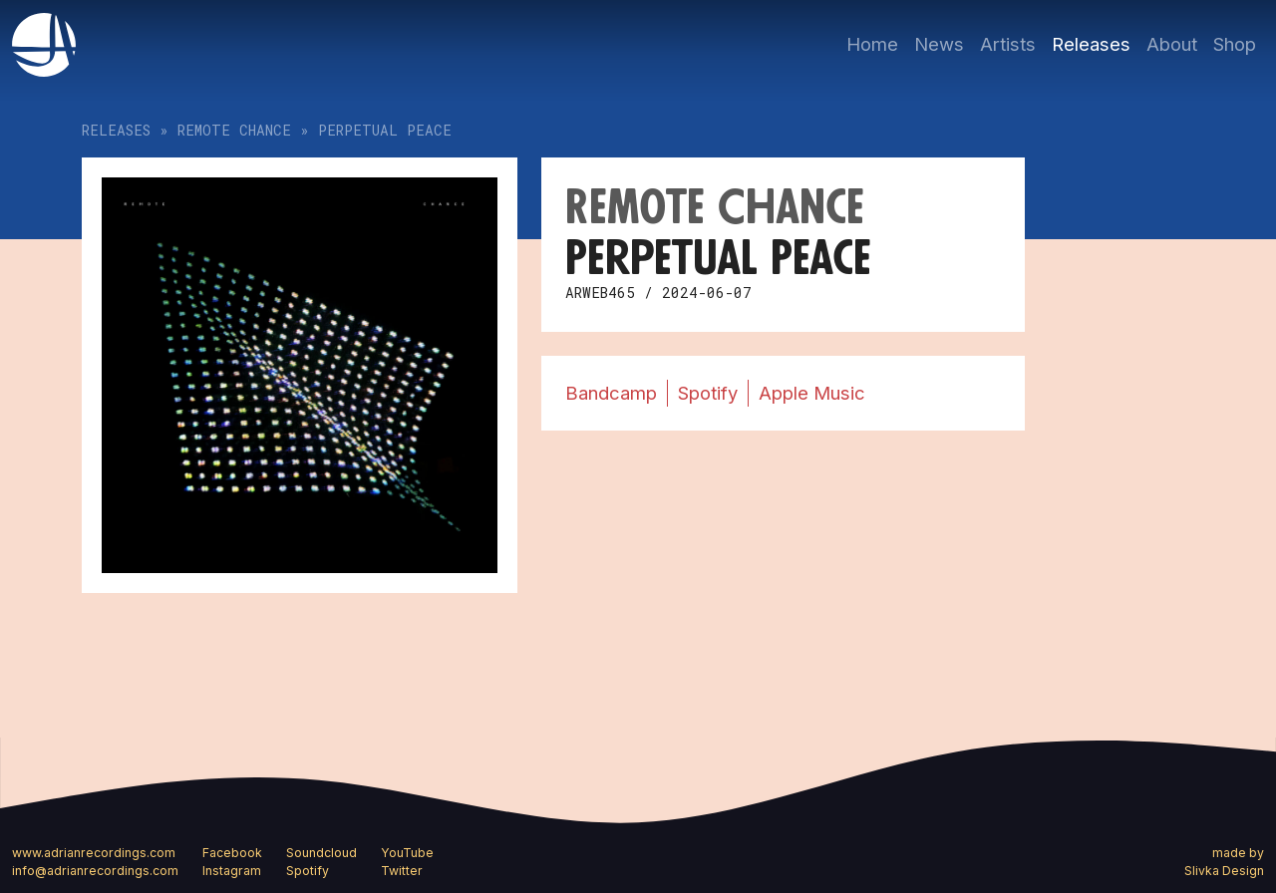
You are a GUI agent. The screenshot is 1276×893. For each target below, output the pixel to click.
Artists (1008, 44)
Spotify (708, 393)
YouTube (407, 852)
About (1171, 44)
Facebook (232, 852)
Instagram (231, 870)
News (939, 44)
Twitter (402, 870)
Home (872, 44)
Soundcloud (321, 852)
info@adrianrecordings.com (95, 870)
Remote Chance (234, 130)
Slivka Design (1224, 870)
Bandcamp (611, 393)
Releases (1091, 44)
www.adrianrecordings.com (93, 852)
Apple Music (812, 393)
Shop (1234, 44)
